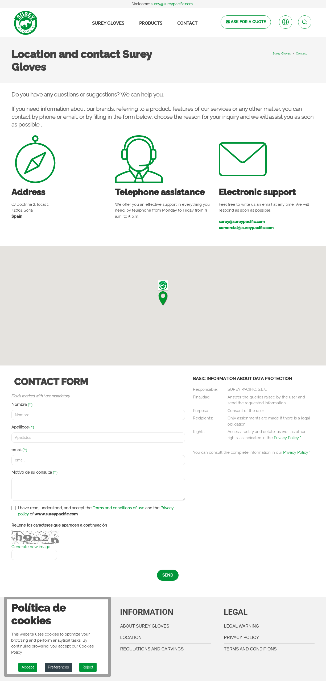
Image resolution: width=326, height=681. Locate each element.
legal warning (241, 626)
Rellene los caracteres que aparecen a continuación (59, 525)
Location (131, 637)
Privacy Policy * (287, 437)
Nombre (19, 404)
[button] (163, 293)
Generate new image (30, 546)
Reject (87, 667)
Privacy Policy (241, 637)
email (16, 449)
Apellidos (19, 427)
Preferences (58, 667)
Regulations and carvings (152, 649)
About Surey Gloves (144, 626)
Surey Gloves (108, 23)
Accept (28, 667)
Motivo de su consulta (31, 472)
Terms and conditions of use (118, 508)
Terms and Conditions (250, 649)
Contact (187, 23)
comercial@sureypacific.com (246, 227)
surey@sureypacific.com (172, 4)
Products (150, 23)
